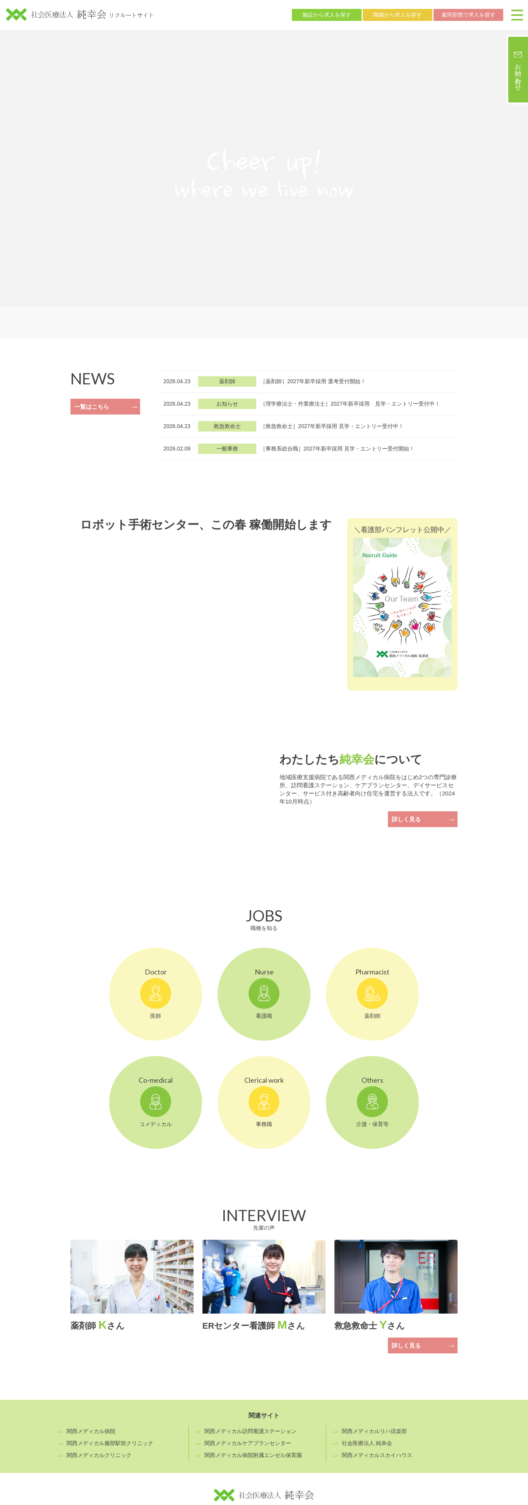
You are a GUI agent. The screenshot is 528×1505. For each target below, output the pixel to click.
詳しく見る (406, 819)
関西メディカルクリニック (99, 1455)
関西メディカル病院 (91, 1431)
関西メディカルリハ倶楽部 (374, 1431)
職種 (397, 15)
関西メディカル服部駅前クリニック (110, 1443)
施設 (326, 15)
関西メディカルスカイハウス (377, 1455)
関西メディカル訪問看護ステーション (250, 1431)
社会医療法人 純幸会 (367, 1443)
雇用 (468, 15)
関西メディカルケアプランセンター (247, 1443)
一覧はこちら (91, 406)
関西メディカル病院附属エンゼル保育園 (253, 1455)
